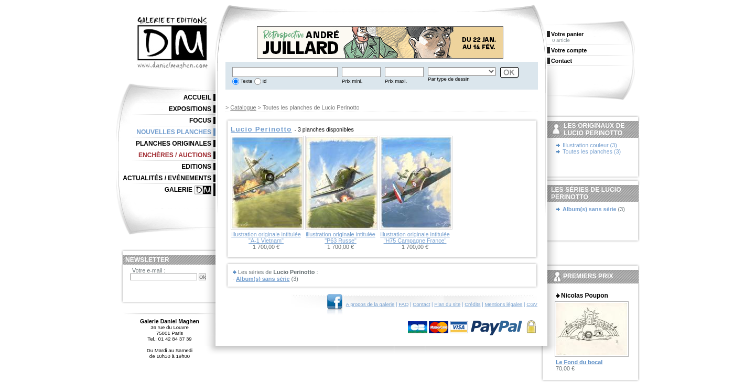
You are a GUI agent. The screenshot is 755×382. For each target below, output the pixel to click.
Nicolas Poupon (584, 295)
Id (264, 81)
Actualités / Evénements (167, 178)
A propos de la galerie (370, 304)
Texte (245, 81)
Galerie (178, 189)
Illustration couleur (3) (590, 145)
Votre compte (569, 50)
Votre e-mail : (149, 270)
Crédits (472, 304)
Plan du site (447, 304)
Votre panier (567, 34)
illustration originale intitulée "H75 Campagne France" (415, 237)
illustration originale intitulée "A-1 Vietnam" (266, 237)
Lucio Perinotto (261, 129)
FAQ (403, 304)
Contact (421, 304)
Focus (200, 120)
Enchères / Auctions (174, 155)
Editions (196, 166)
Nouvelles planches (173, 132)
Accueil (197, 97)
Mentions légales (503, 304)
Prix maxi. (396, 81)
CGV (531, 304)
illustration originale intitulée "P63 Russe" (340, 237)
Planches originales (173, 143)
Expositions (190, 109)
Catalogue (243, 107)
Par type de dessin (448, 79)
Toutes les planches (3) (592, 151)
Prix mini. (352, 81)
